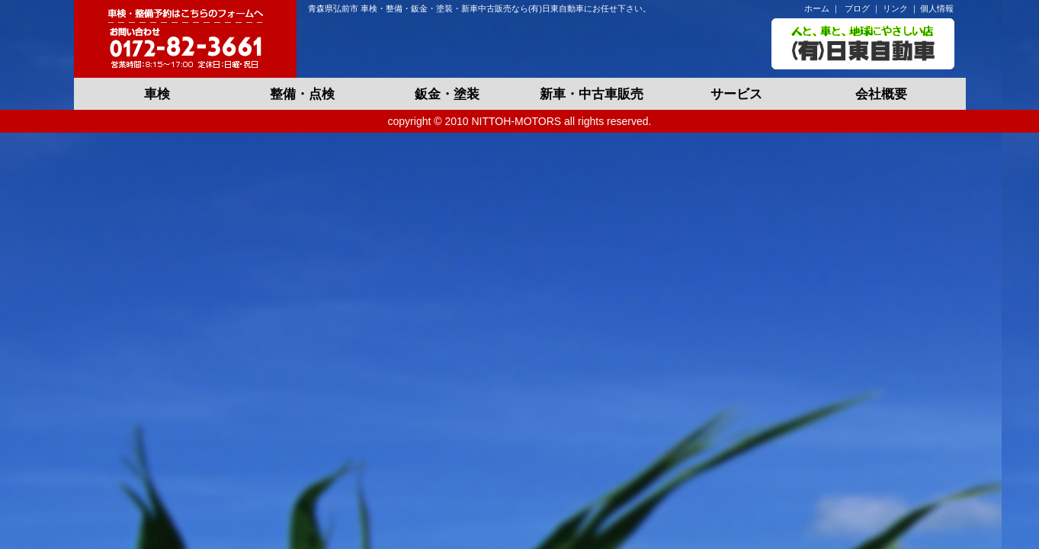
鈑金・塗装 (447, 94)
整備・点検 (302, 94)
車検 (157, 94)
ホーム (816, 8)
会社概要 (881, 94)
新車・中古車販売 (591, 94)
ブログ (857, 8)
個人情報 (937, 8)
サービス (736, 94)
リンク (895, 8)
